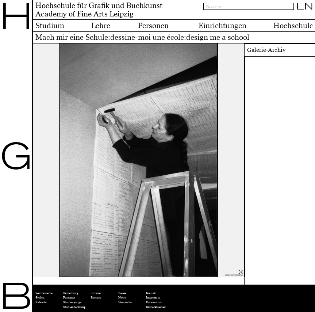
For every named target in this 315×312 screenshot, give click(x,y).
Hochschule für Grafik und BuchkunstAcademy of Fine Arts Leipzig (98, 10)
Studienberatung (74, 307)
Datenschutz (154, 302)
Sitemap (96, 297)
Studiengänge (72, 302)
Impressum (153, 297)
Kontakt (151, 293)
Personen (69, 297)
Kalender (41, 302)
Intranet (96, 293)
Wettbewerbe (44, 293)
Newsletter (125, 302)
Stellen (40, 297)
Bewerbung (70, 293)
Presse (122, 293)
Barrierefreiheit (156, 307)
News (122, 297)
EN (304, 6)
